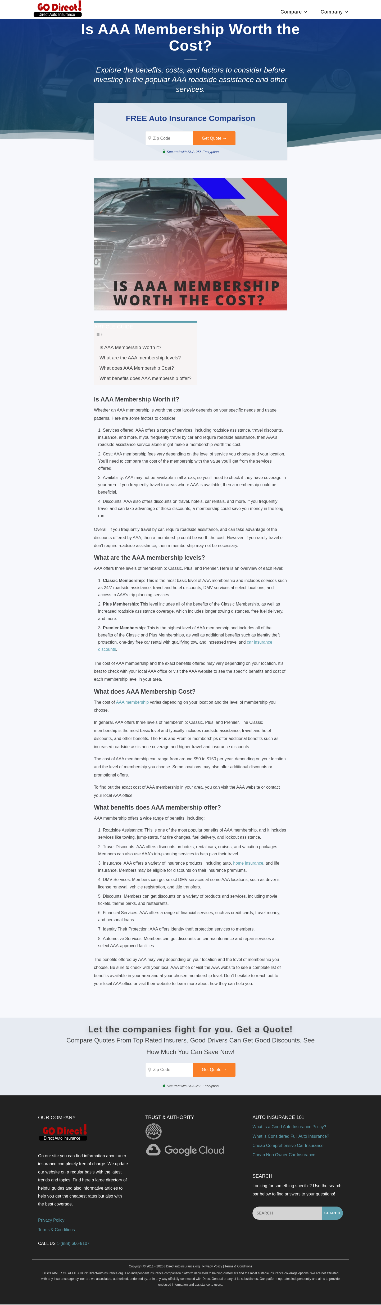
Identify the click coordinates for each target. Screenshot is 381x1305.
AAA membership (132, 702)
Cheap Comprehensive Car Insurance (288, 1146)
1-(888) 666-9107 (73, 1244)
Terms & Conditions (56, 1230)
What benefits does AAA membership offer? (145, 378)
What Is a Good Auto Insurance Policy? (289, 1127)
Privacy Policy (51, 1221)
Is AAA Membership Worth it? (130, 347)
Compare (291, 11)
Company (332, 11)
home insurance (248, 863)
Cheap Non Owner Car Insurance (283, 1155)
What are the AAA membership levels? (140, 358)
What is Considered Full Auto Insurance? (290, 1137)
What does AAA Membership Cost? (136, 368)
